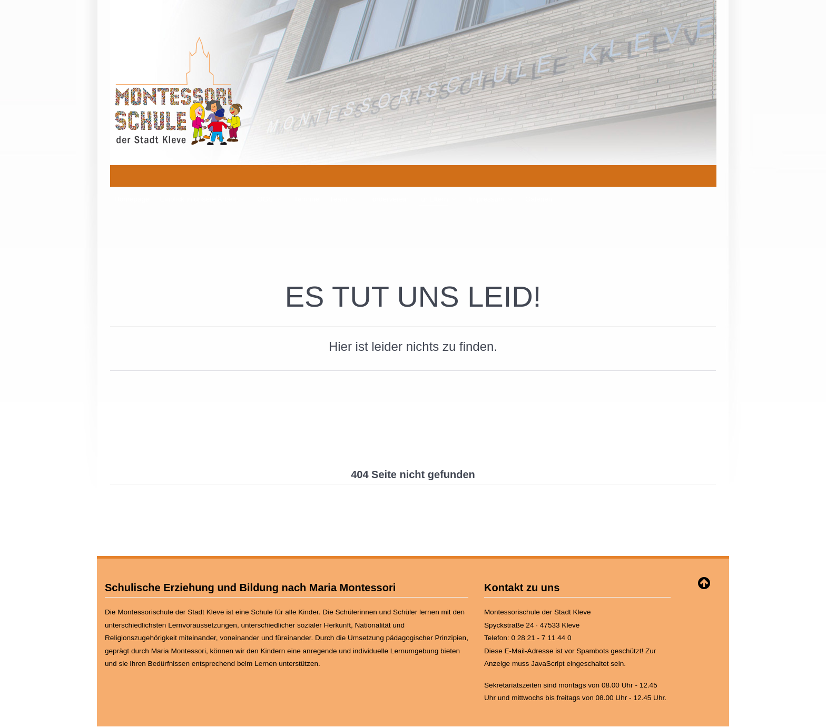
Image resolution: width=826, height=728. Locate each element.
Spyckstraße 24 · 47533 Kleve (531, 601)
